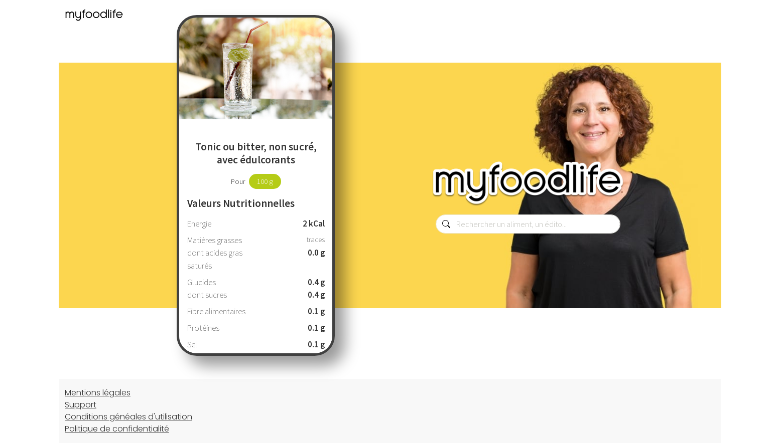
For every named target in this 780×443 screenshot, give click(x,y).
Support (80, 404)
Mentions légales (98, 392)
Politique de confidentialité (117, 428)
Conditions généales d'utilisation (128, 416)
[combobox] (528, 224)
